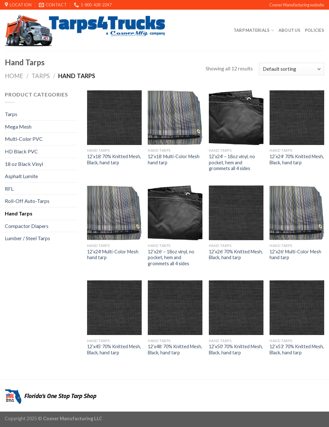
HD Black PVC (21, 151)
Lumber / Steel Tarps (27, 238)
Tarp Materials (254, 30)
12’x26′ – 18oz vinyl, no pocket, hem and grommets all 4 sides (171, 257)
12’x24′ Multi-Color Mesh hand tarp (113, 254)
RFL (9, 189)
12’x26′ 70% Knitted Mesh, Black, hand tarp (236, 254)
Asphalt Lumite (21, 176)
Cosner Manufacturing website (296, 4)
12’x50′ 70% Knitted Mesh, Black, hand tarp (236, 349)
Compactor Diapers (27, 226)
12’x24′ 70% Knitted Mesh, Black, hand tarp (297, 159)
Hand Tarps (18, 213)
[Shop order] (291, 69)
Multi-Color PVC (24, 139)
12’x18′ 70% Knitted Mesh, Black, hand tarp (114, 159)
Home (14, 75)
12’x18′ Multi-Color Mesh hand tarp (174, 159)
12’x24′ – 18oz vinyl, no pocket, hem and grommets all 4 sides (232, 162)
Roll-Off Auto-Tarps (27, 201)
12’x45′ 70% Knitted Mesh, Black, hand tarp (114, 349)
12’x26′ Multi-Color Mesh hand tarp (295, 254)
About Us (289, 30)
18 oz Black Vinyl (24, 164)
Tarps (40, 75)
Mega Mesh (18, 126)
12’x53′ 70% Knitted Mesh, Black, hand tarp (297, 349)
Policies (314, 30)
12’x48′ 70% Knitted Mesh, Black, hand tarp (175, 349)
